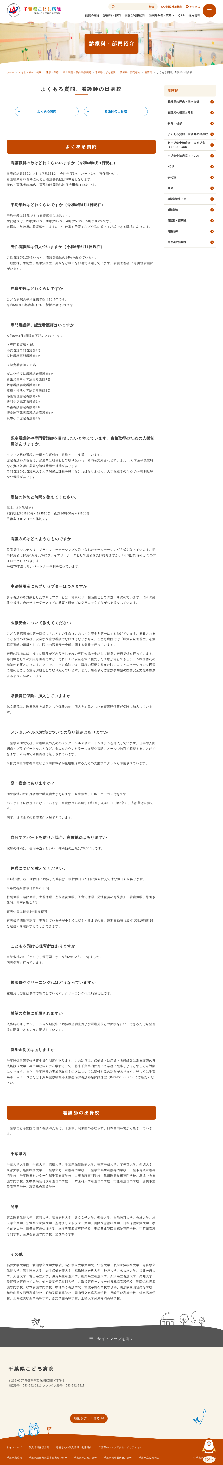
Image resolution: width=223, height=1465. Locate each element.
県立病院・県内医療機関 (77, 72)
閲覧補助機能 (174, 6)
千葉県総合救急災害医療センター (48, 1457)
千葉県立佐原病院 (149, 1457)
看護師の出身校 (116, 111)
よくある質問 (46, 111)
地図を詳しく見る (87, 1418)
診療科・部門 (112, 15)
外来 (170, 188)
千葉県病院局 (14, 1457)
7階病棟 (173, 231)
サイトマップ (14, 1447)
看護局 (148, 72)
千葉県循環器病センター (118, 1457)
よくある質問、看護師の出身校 (188, 134)
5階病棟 (173, 209)
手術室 (172, 177)
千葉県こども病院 (105, 72)
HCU (171, 166)
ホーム (10, 72)
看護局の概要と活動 (181, 112)
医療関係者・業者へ (162, 15)
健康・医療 (52, 72)
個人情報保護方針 (39, 1447)
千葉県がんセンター (85, 1457)
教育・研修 (175, 123)
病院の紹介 (92, 15)
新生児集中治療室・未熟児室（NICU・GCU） (186, 144)
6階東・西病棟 (177, 220)
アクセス (194, 6)
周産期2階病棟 (177, 242)
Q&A (181, 15)
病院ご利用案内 (135, 15)
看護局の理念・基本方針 (183, 101)
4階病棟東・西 (177, 198)
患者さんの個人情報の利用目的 (74, 1447)
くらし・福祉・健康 (30, 72)
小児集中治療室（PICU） (184, 155)
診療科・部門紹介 (130, 72)
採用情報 (194, 15)
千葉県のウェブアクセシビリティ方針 (120, 1447)
